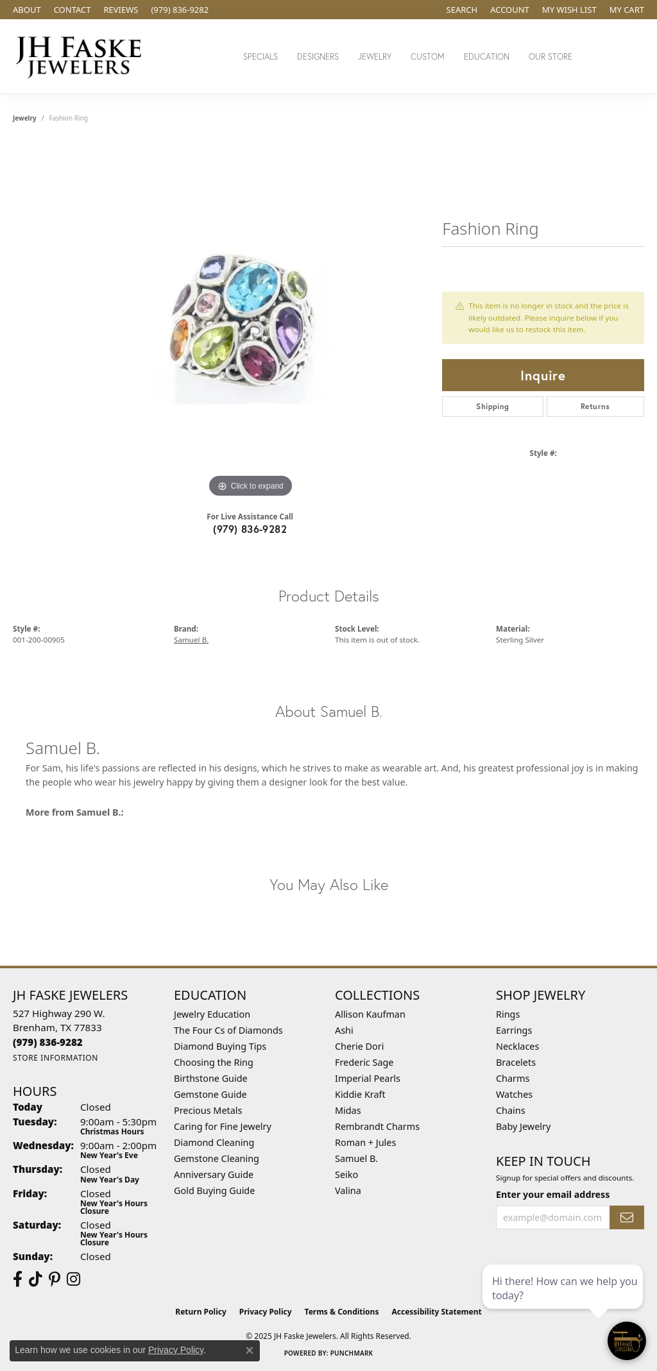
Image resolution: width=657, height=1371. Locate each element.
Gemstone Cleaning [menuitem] (216, 1158)
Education (486, 56)
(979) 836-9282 (250, 528)
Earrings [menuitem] (514, 1030)
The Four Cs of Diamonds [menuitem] (228, 1030)
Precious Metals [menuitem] (208, 1110)
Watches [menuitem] (514, 1094)
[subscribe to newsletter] (627, 1217)
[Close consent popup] (249, 1350)
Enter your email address (553, 1194)
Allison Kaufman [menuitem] (370, 1014)
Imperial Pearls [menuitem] (367, 1078)
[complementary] (564, 1300)
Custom (428, 56)
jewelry (25, 118)
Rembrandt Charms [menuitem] (377, 1126)
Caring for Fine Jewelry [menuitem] (222, 1126)
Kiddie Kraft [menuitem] (360, 1094)
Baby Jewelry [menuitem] (523, 1126)
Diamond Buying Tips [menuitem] (220, 1046)
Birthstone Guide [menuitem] (211, 1078)
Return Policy (200, 1311)
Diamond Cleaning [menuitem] (214, 1142)
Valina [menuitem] (348, 1190)
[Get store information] (55, 1057)
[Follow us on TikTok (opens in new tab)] (35, 1279)
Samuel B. (191, 639)
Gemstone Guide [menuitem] (210, 1094)
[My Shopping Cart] (627, 9)
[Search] (462, 9)
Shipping (492, 406)
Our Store (550, 56)
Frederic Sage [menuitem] (364, 1062)
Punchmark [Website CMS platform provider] (351, 1353)
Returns (595, 406)
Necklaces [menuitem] (517, 1046)
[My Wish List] (569, 9)
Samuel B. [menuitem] (356, 1158)
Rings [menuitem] (508, 1014)
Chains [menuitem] (510, 1110)
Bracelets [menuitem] (516, 1062)
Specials (260, 56)
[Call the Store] (48, 1042)
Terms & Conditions (342, 1311)
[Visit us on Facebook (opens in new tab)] (17, 1279)
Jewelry (374, 56)
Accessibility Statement (436, 1311)
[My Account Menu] (509, 9)
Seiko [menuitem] (346, 1174)
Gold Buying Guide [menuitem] (214, 1190)
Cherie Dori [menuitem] (359, 1046)
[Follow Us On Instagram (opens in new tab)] (73, 1279)
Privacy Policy (265, 1311)
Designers (318, 56)
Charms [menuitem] (512, 1078)
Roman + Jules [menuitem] (365, 1142)
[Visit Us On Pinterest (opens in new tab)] (54, 1279)
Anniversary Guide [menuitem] (213, 1174)
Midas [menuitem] (348, 1110)
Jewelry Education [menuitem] (212, 1014)
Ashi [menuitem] (344, 1030)
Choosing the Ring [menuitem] (213, 1062)
